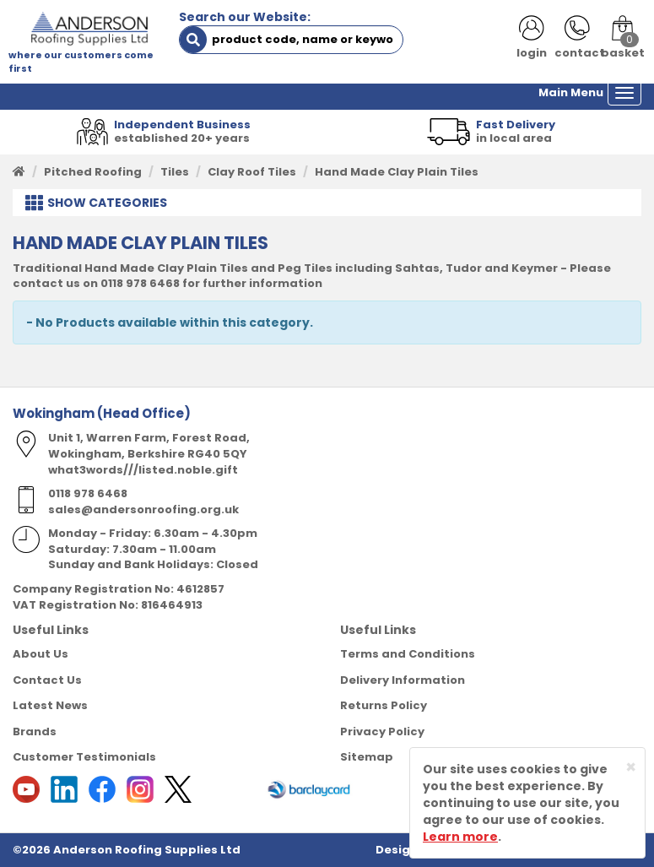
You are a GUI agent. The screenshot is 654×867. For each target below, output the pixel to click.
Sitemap (366, 757)
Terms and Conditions (407, 654)
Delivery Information (402, 680)
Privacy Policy (382, 731)
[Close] (630, 767)
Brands (35, 731)
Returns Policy (383, 705)
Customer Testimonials (84, 757)
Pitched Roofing (93, 172)
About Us (40, 654)
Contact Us (47, 680)
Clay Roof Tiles (252, 172)
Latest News (50, 705)
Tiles (174, 172)
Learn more (460, 836)
